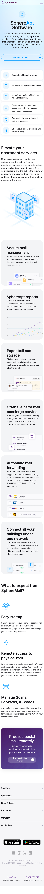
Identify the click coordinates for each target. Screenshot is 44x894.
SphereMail (22, 795)
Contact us (22, 825)
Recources (22, 810)
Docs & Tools (22, 803)
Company (22, 818)
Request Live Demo (23, 760)
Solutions (22, 788)
